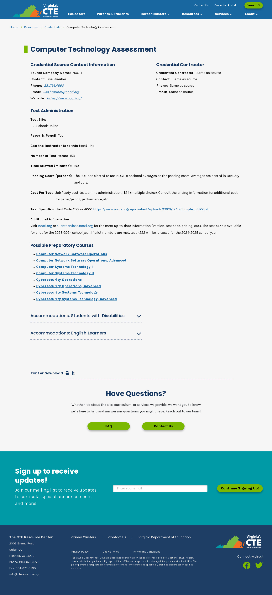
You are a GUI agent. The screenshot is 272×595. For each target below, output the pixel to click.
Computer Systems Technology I (64, 267)
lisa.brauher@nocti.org (61, 92)
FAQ (108, 426)
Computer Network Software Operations (71, 254)
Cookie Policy (111, 551)
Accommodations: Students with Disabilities (77, 316)
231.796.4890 (54, 85)
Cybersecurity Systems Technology (67, 292)
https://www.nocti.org (64, 98)
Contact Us (201, 5)
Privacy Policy (80, 551)
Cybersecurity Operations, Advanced (68, 286)
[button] (155, 14)
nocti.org (45, 226)
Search (253, 5)
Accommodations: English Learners (68, 333)
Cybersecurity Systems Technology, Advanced (76, 299)
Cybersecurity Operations (59, 280)
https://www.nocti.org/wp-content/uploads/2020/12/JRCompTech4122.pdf (151, 209)
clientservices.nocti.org (75, 226)
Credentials (52, 27)
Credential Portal (225, 5)
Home (14, 27)
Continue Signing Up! (240, 488)
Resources (31, 27)
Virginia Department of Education (165, 537)
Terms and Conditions (146, 551)
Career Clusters (83, 537)
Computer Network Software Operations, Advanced (81, 260)
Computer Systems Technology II (65, 273)
